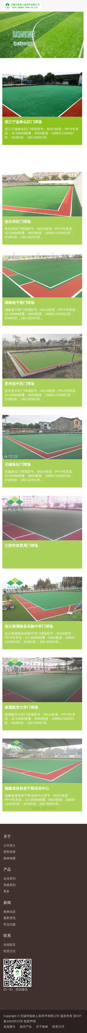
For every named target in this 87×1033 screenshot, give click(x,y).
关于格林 (42, 1026)
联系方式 (58, 1026)
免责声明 (30, 1021)
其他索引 (9, 1026)
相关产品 (26, 1026)
